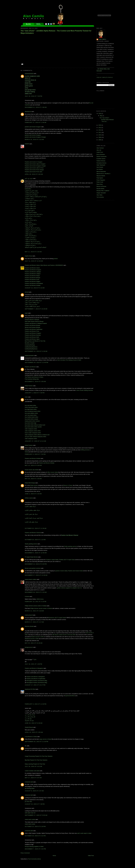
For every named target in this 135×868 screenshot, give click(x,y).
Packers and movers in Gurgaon (33, 162)
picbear (56, 258)
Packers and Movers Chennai (33, 532)
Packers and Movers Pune (32, 331)
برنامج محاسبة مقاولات (31, 231)
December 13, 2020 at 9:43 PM (36, 564)
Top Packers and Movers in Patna (34, 377)
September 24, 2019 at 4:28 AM (36, 351)
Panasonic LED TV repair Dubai (57, 617)
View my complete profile (105, 77)
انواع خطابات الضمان (30, 206)
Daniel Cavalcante (101, 156)
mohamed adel (29, 782)
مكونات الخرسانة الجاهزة (31, 190)
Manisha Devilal (29, 626)
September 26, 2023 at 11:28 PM (36, 741)
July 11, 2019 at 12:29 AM (34, 261)
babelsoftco (28, 188)
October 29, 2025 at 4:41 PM (35, 835)
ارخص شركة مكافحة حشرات (32, 306)
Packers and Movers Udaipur (33, 273)
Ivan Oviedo (100, 167)
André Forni (100, 152)
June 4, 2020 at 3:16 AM (33, 493)
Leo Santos (100, 169)
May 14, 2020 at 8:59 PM (33, 465)
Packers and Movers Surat (32, 279)
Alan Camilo (102, 39)
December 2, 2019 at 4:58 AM (35, 381)
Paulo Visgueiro (101, 180)
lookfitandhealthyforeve (31, 347)
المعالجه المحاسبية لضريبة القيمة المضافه (35, 247)
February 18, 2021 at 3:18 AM (35, 601)
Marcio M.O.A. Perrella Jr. (104, 173)
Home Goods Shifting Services (84, 390)
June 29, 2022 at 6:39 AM (33, 723)
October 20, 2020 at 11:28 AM (35, 528)
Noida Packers (29, 385)
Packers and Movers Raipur (32, 275)
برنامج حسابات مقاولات (31, 220)
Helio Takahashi (101, 165)
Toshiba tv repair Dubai (52, 559)
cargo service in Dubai (45, 739)
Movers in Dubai (67, 485)
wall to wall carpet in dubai (84, 833)
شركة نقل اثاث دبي (30, 714)
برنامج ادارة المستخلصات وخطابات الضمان (36, 196)
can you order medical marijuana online (35, 436)
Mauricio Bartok (101, 175)
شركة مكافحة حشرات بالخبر (32, 302)
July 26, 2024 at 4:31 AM (33, 766)
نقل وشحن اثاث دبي (30, 716)
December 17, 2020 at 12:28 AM (36, 575)
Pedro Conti (100, 182)
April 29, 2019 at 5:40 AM (34, 174)
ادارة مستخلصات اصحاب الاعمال (33, 200)
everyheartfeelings (30, 345)
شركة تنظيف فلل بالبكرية (31, 522)
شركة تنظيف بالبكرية (30, 506)
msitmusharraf (29, 615)
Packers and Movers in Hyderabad (35, 678)
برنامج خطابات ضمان (30, 202)
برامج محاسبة (28, 222)
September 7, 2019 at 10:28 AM (36, 309)
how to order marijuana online (33, 432)
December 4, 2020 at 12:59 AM (36, 552)
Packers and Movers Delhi (32, 337)
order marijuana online (31, 428)
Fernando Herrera (101, 163)
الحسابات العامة (29, 226)
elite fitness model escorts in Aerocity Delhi (63, 634)
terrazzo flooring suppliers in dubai (34, 846)
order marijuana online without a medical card (37, 434)
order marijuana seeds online (33, 430)
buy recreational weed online (32, 411)
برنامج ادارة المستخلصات (31, 194)
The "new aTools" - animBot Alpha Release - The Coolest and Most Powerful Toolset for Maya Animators (56, 32)
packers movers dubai (61, 570)
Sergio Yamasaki (101, 192)
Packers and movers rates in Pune (34, 168)
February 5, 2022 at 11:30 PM (35, 704)
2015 (100, 125)
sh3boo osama (29, 498)
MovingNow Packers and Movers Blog (36, 680)
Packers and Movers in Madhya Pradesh (36, 323)
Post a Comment (25, 853)
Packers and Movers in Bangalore (34, 668)
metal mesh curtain (30, 819)
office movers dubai (52, 472)
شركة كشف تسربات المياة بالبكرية (34, 518)
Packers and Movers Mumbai (33, 335)
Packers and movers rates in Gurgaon (35, 164)
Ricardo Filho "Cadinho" (103, 190)
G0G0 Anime (40, 599)
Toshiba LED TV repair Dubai (67, 559)
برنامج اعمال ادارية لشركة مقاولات (34, 214)
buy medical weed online (31, 417)
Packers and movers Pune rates (33, 171)
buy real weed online (30, 405)
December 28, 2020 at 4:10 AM (36, 592)
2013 (100, 127)
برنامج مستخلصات (29, 198)
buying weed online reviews (32, 421)
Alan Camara (100, 148)
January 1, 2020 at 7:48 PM (35, 392)
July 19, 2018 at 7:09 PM (33, 96)
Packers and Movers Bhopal (32, 277)
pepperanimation (29, 355)
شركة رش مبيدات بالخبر (31, 304)
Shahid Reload (29, 727)
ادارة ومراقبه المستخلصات (32, 192)
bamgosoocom (29, 647)
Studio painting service (31, 544)
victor (26, 397)
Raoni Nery (100, 184)
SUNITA (27, 144)
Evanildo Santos (101, 158)
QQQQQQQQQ (29, 73)
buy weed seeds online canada (33, 427)
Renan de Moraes (101, 186)
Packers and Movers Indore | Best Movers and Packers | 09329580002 (44, 265)
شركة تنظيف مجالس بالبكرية (32, 510)
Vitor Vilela (99, 195)
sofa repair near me (30, 812)
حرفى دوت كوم (29, 178)
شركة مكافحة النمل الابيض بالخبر (33, 300)
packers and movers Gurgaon (33, 126)
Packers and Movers (30, 366)
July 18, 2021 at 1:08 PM (33, 664)
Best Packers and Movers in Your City (35, 341)
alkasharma (28, 111)
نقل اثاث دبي (28, 718)
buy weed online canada (31, 419)
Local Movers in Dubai (31, 736)
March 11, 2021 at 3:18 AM (34, 611)
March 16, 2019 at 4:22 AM (34, 139)
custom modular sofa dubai (32, 770)
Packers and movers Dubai (75, 570)
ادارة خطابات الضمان (30, 204)
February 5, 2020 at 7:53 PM (35, 454)
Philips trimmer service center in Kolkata (35, 605)
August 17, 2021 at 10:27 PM (35, 685)
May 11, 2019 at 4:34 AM (33, 251)
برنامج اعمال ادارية (30, 210)
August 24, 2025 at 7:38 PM (35, 804)
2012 (100, 130)
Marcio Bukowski (101, 171)
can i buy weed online (31, 415)
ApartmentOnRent (70, 695)
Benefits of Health (29, 343)
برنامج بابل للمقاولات (30, 245)
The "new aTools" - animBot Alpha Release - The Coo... (107, 119)
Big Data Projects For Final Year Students (36, 760)
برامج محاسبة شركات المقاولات (33, 229)
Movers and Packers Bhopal (32, 327)
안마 (35, 659)
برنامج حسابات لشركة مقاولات (33, 216)
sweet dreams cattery (30, 579)
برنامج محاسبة (28, 218)
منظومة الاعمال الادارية (31, 212)
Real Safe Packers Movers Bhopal (34, 321)
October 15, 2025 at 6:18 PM (35, 826)
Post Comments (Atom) (34, 859)
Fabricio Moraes (101, 160)
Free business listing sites (32, 379)
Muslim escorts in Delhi (37, 636)
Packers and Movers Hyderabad (33, 329)
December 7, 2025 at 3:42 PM (35, 849)
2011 (100, 132)
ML (26, 745)
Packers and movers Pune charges (34, 169)
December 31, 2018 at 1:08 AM (36, 107)
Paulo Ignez (100, 178)
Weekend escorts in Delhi (32, 638)
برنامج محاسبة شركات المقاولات (33, 243)
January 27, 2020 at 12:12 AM (35, 441)
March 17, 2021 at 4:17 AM (34, 622)
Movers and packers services (33, 568)
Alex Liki (99, 150)
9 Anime (27, 596)
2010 (100, 135)
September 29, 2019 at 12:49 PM (36, 362)
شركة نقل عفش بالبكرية (31, 514)
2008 (100, 139)
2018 (100, 113)
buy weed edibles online (31, 413)
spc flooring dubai (29, 788)
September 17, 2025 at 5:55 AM (36, 815)
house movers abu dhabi (31, 469)
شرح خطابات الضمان (30, 208)
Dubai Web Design (30, 483)
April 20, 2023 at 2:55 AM (34, 732)
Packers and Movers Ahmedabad (34, 283)
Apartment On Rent (30, 689)
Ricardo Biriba (100, 188)
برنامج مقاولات (28, 233)
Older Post (91, 855)
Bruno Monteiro (101, 154)
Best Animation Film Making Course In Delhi (69, 360)
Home (54, 855)
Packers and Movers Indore (32, 268)
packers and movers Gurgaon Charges (35, 137)
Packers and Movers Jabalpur (33, 271)
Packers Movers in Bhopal (32, 319)
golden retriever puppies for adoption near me (69, 588)
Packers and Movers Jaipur (32, 339)
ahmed (27, 292)
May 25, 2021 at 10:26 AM (33, 643)
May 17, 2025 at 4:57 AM (33, 777)
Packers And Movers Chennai (69, 535)
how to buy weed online (31, 407)
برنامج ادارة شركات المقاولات (32, 227)
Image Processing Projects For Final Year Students (38, 756)
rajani (26, 313)
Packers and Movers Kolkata (32, 285)
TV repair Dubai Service (31, 557)
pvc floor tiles (28, 801)
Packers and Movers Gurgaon (33, 269)
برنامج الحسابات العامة (31, 224)
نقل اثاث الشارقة (29, 720)
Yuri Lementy (100, 197)
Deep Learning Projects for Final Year (35, 764)
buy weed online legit (30, 423)
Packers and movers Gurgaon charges (35, 166)
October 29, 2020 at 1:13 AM (35, 539)
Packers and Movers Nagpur (32, 281)
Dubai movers (34, 485)
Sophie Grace (28, 256)
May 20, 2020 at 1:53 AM (33, 478)
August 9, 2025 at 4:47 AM (34, 791)
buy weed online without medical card (35, 425)
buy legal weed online (31, 409)
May (101, 115)
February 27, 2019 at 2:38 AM (35, 122)
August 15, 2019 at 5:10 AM (35, 288)
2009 (100, 137)
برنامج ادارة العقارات (30, 237)
